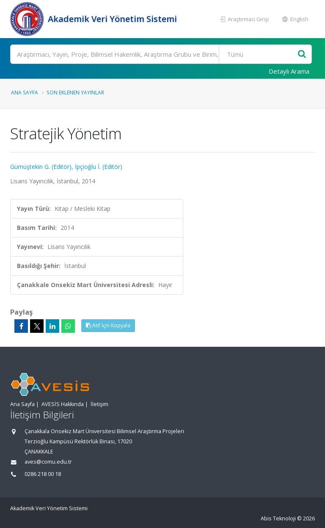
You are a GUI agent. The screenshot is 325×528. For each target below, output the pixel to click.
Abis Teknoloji (278, 518)
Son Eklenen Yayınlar (75, 92)
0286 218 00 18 (43, 474)
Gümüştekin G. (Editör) (41, 167)
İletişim (99, 404)
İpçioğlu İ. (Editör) (98, 167)
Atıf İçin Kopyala (108, 325)
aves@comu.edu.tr (48, 461)
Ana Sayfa (24, 92)
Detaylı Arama (289, 71)
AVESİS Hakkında (62, 404)
